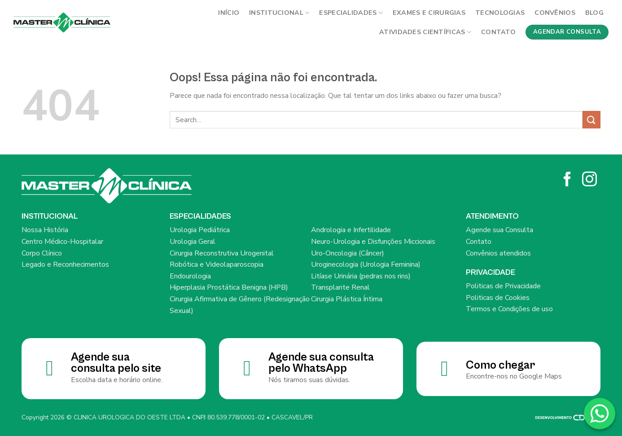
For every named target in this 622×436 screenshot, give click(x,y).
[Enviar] (591, 119)
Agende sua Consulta (499, 230)
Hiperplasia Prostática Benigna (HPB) (229, 287)
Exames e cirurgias (429, 12)
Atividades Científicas (425, 31)
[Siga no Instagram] (589, 180)
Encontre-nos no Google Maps (514, 376)
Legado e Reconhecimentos (65, 264)
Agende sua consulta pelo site (116, 363)
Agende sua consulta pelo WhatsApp (321, 363)
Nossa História (45, 230)
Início (228, 12)
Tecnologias (500, 12)
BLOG (594, 12)
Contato (498, 31)
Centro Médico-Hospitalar (62, 242)
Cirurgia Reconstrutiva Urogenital (222, 253)
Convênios (554, 12)
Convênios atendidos (498, 253)
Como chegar (500, 365)
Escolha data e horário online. (116, 380)
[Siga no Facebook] (567, 180)
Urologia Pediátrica (200, 230)
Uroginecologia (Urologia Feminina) (366, 264)
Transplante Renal (340, 287)
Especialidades (351, 12)
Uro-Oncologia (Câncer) (347, 253)
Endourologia (190, 276)
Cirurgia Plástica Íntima (346, 299)
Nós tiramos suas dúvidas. (309, 380)
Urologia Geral (192, 242)
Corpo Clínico (42, 253)
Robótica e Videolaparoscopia (216, 264)
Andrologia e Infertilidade (351, 230)
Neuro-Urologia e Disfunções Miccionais (373, 242)
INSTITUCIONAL (279, 12)
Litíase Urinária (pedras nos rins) (361, 276)
